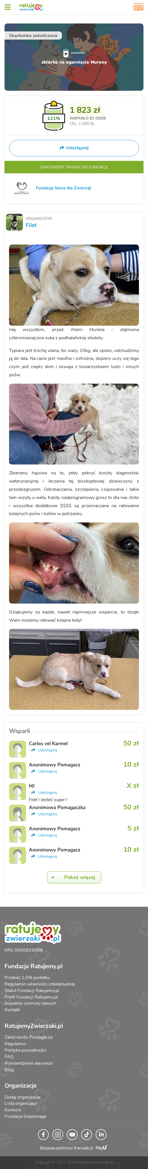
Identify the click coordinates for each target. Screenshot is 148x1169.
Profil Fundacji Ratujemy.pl (31, 997)
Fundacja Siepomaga (25, 1116)
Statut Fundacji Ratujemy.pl (32, 991)
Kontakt (12, 1010)
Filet (31, 225)
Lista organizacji (21, 1103)
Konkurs (13, 1110)
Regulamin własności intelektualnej (40, 984)
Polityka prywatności (25, 1050)
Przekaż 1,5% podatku (27, 977)
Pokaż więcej (71, 877)
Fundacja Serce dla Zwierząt (63, 188)
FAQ (9, 1057)
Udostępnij (44, 750)
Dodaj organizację (22, 1097)
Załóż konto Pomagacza (28, 1037)
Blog (9, 1070)
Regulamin (15, 1044)
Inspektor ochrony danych (30, 1003)
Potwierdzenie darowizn (29, 1063)
